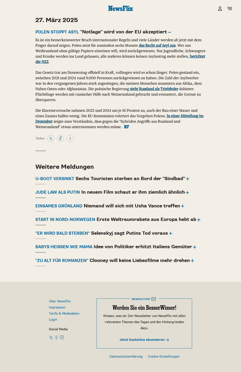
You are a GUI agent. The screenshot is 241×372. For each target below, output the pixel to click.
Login (53, 320)
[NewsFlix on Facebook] (57, 337)
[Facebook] (60, 138)
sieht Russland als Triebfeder (154, 89)
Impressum (57, 307)
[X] (50, 138)
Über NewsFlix (60, 301)
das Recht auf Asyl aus (157, 45)
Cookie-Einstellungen (163, 357)
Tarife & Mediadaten (64, 314)
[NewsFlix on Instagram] (62, 337)
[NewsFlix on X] (51, 337)
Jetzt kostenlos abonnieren (144, 340)
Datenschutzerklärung (126, 357)
